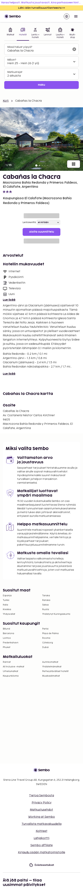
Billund (6, 629)
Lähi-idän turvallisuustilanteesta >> (41, 7)
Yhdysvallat (9, 614)
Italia (5, 605)
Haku (41, 85)
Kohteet (41, 831)
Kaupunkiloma (11, 676)
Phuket (6, 647)
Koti (6, 101)
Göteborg (47, 642)
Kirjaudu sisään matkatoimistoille (41, 852)
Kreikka (7, 609)
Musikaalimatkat (51, 676)
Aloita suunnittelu (41, 232)
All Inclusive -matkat (13, 666)
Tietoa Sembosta (41, 795)
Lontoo (7, 638)
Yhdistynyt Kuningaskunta (56, 614)
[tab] (10, 33)
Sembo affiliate (41, 845)
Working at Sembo (41, 817)
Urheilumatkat (10, 671)
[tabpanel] (41, 66)
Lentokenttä (29, 222)
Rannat (7, 662)
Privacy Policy (41, 802)
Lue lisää (9, 300)
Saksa (45, 605)
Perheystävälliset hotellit (55, 671)
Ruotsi (45, 609)
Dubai (45, 647)
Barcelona (8, 633)
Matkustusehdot (41, 809)
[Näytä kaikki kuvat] (73, 164)
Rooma (46, 638)
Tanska (46, 595)
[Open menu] (76, 16)
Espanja (7, 595)
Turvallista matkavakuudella (41, 824)
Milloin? (11, 59)
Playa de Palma (50, 633)
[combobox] (38, 51)
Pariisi (45, 629)
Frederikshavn (10, 642)
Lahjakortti (41, 838)
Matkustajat (14, 72)
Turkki (6, 600)
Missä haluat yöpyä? (19, 47)
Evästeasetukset (42, 865)
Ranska (46, 600)
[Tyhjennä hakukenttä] (74, 49)
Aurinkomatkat (50, 662)
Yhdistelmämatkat (51, 666)
